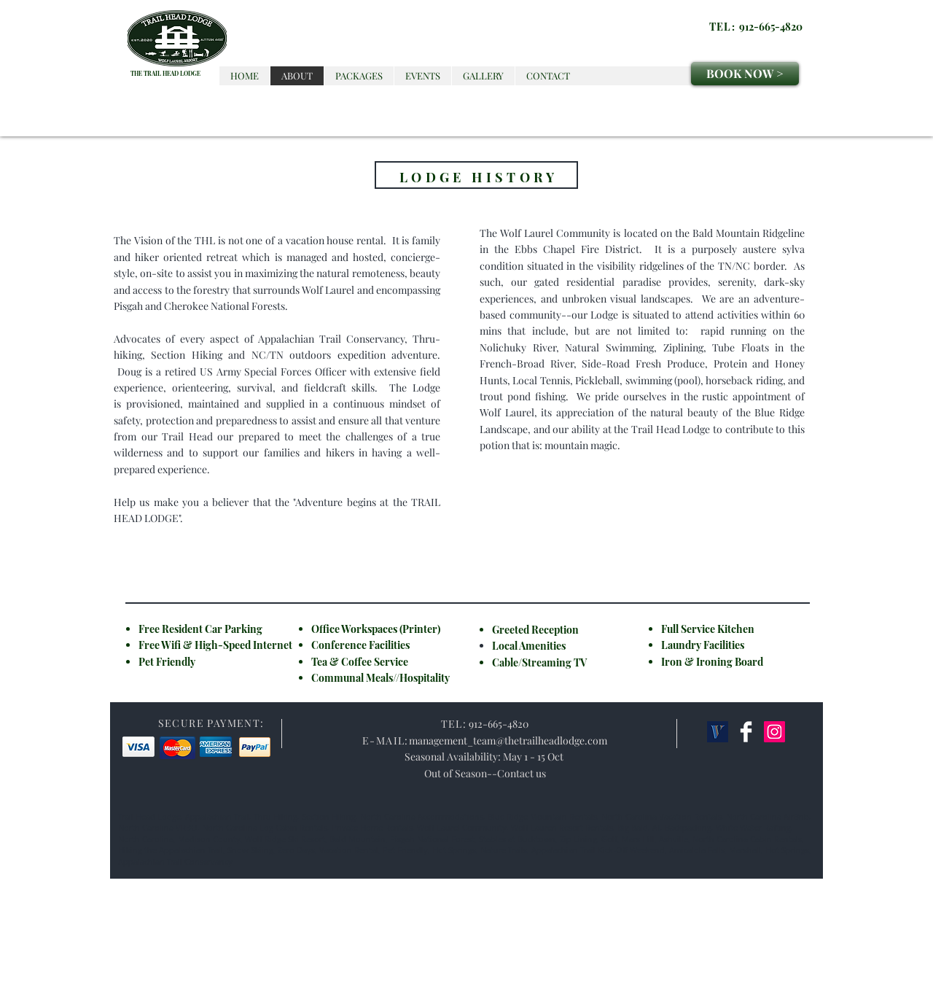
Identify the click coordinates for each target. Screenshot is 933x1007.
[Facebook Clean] (746, 731)
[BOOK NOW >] (745, 73)
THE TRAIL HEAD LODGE (165, 73)
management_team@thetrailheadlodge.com (508, 740)
